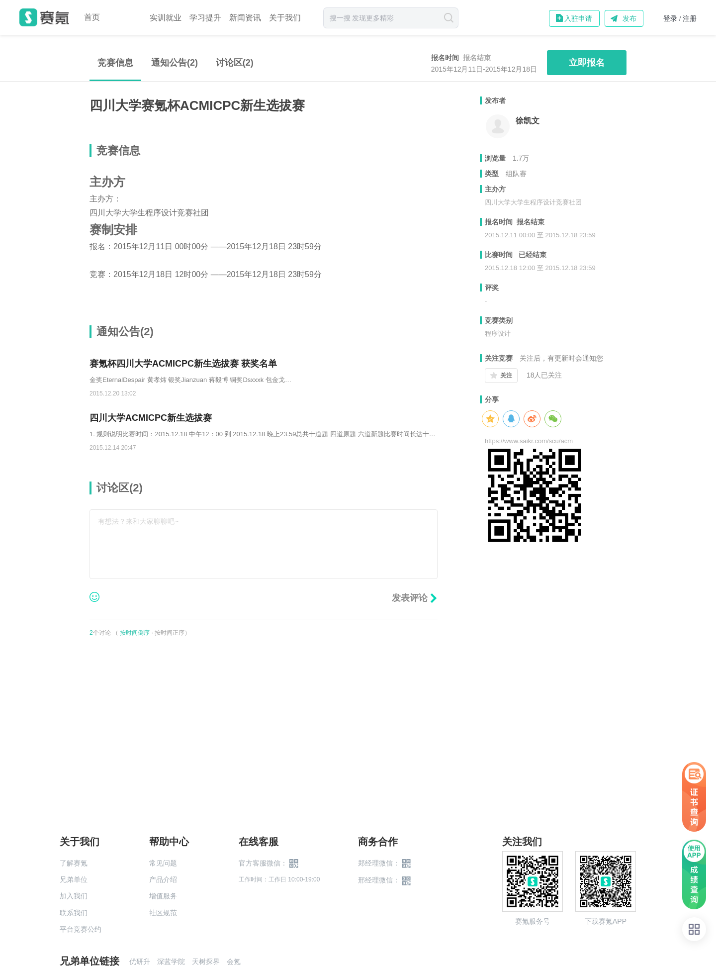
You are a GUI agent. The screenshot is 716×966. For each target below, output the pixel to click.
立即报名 (587, 63)
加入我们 (74, 896)
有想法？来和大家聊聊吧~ (138, 521)
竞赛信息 (115, 63)
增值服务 (163, 896)
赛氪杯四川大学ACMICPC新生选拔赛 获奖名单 (183, 364)
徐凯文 (527, 120)
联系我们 (74, 913)
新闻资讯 (245, 17)
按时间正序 (169, 632)
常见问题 (163, 863)
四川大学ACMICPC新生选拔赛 (151, 418)
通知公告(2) (174, 63)
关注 (506, 375)
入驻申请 (578, 18)
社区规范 (163, 913)
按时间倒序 (135, 632)
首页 (92, 17)
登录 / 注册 (680, 18)
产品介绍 (163, 879)
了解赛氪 (74, 863)
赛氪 (44, 17)
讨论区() (235, 63)
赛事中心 (125, 17)
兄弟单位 (74, 879)
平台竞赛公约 (80, 929)
